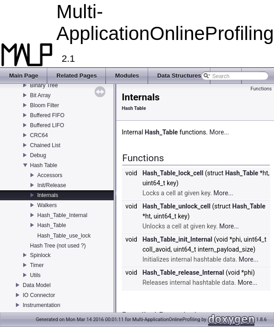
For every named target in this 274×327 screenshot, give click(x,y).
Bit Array (40, 95)
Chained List (45, 145)
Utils (35, 275)
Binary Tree (44, 85)
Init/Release (51, 185)
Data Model (36, 285)
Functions (261, 89)
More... (219, 132)
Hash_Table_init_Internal (177, 239)
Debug (38, 155)
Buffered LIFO (47, 125)
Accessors (49, 175)
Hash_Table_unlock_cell (176, 206)
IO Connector (39, 295)
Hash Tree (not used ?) (58, 246)
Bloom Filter (44, 105)
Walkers (47, 205)
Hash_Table (51, 225)
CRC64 (39, 135)
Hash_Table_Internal (62, 215)
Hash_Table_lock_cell (172, 173)
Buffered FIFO (47, 115)
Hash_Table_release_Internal (183, 272)
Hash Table (43, 165)
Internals (47, 195)
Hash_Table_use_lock (63, 236)
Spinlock (40, 255)
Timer (37, 265)
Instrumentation (41, 305)
